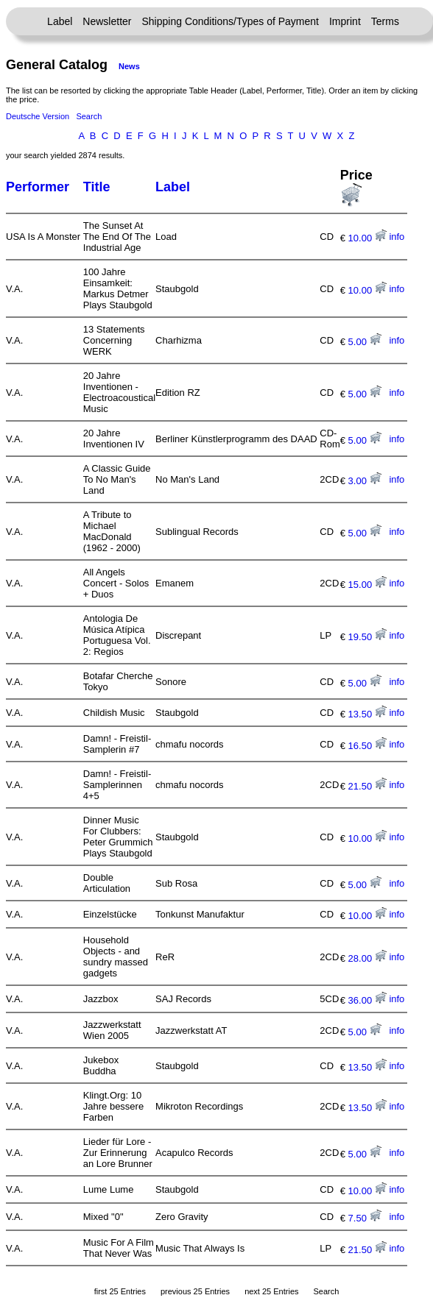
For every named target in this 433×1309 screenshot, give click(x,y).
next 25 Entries (271, 1291)
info (396, 236)
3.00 (364, 480)
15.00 (367, 584)
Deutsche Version (37, 116)
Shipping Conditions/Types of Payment (230, 21)
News (129, 66)
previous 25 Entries (195, 1291)
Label (59, 21)
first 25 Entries (120, 1291)
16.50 (367, 745)
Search (89, 116)
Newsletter (106, 21)
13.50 (367, 714)
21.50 (367, 786)
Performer (37, 187)
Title (96, 187)
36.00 (367, 1000)
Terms (385, 21)
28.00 (367, 958)
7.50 (364, 1218)
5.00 (364, 341)
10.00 (367, 238)
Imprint (345, 21)
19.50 (367, 636)
